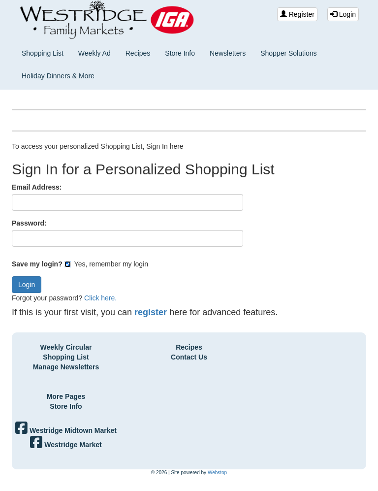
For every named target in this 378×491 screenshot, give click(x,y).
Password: (29, 223)
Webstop (217, 472)
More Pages (66, 396)
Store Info (180, 53)
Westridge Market (65, 445)
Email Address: (37, 187)
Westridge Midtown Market (66, 430)
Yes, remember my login (106, 264)
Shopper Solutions (288, 53)
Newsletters (228, 53)
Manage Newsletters (66, 367)
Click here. (100, 298)
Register (297, 14)
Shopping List (42, 53)
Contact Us (189, 357)
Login (343, 14)
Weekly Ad (94, 53)
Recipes (138, 53)
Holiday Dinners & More (58, 76)
